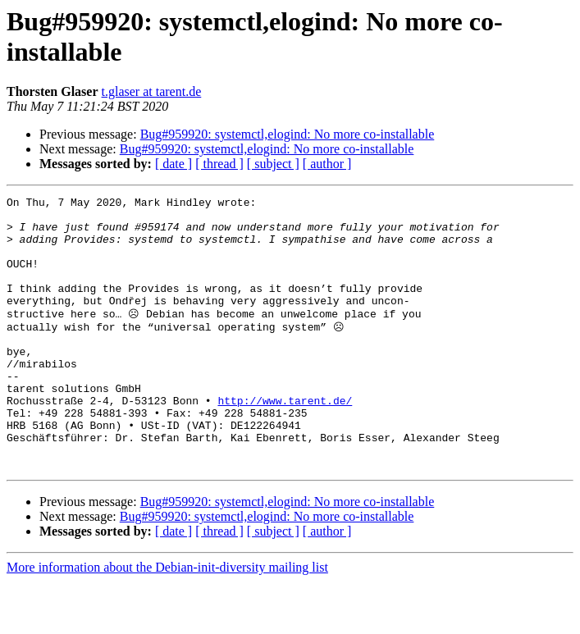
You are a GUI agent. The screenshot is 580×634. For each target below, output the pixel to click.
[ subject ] (273, 164)
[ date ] (173, 164)
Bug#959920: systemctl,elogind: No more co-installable (287, 134)
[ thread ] (219, 164)
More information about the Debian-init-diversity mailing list (167, 620)
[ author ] (327, 164)
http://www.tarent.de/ (284, 440)
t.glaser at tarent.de (152, 91)
